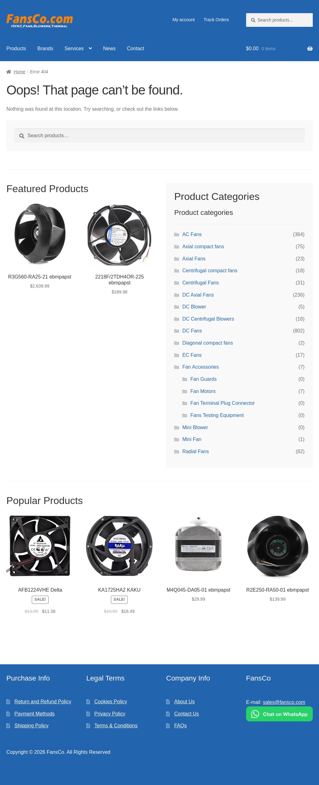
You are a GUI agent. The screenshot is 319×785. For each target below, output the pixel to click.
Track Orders (216, 19)
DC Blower (194, 306)
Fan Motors (203, 391)
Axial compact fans (203, 246)
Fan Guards (203, 379)
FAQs (180, 725)
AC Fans (192, 234)
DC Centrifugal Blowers (208, 319)
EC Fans (192, 355)
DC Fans (192, 330)
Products (16, 48)
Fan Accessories (200, 367)
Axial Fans (194, 258)
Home (19, 71)
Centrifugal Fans (200, 282)
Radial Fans (195, 451)
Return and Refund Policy (42, 701)
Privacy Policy (110, 713)
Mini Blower (195, 427)
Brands (45, 48)
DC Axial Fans (198, 295)
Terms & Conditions (116, 725)
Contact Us (186, 713)
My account (184, 19)
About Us (184, 701)
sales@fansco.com (284, 702)
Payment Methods (34, 713)
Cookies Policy (110, 701)
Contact (135, 48)
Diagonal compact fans (207, 343)
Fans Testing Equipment (217, 415)
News (109, 48)
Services (73, 48)
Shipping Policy (31, 725)
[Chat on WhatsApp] (279, 713)
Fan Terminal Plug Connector (222, 403)
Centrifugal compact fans (209, 270)
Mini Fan (191, 439)
